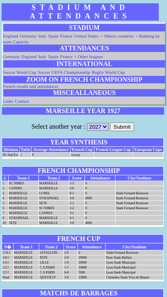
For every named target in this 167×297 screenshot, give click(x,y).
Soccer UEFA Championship (64, 72)
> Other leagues (88, 56)
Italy (42, 35)
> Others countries (117, 35)
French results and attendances (31, 86)
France (66, 35)
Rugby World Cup (108, 72)
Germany (28, 35)
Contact (22, 101)
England (10, 35)
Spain (53, 35)
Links (8, 101)
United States (86, 35)
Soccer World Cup (19, 72)
